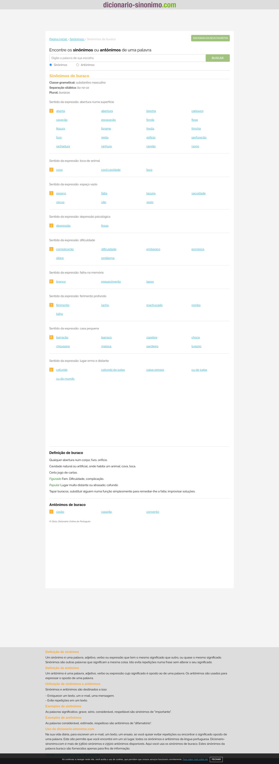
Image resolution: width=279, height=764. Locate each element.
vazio (150, 202)
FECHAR (216, 759)
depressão (63, 225)
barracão (62, 337)
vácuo (60, 202)
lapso (150, 281)
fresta (150, 128)
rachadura (63, 146)
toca (149, 170)
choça (196, 337)
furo (59, 137)
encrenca (198, 249)
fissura (60, 128)
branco (61, 281)
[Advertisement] (139, 20)
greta (104, 137)
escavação (108, 120)
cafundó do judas (113, 370)
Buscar (218, 58)
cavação (61, 120)
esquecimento (111, 281)
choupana (63, 346)
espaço (61, 193)
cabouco (198, 111)
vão (103, 202)
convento (152, 512)
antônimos (110, 49)
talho (59, 314)
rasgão (151, 146)
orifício (150, 137)
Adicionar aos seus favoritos (210, 38)
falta (104, 193)
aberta (60, 111)
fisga (195, 120)
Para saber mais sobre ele (195, 759)
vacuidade (199, 193)
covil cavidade (111, 170)
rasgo (195, 146)
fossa (104, 225)
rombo (196, 305)
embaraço (153, 249)
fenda (150, 120)
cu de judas (199, 370)
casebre (151, 337)
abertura (107, 111)
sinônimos (83, 49)
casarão (106, 512)
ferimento (62, 305)
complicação (65, 249)
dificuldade (108, 249)
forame (106, 128)
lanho (105, 305)
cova (59, 170)
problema (108, 258)
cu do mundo (65, 378)
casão (60, 512)
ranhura (106, 146)
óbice (60, 258)
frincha (196, 128)
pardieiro (152, 346)
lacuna (150, 193)
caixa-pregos (155, 370)
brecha (151, 111)
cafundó (61, 370)
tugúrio (196, 346)
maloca (106, 346)
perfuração (199, 137)
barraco (106, 337)
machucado (154, 305)
